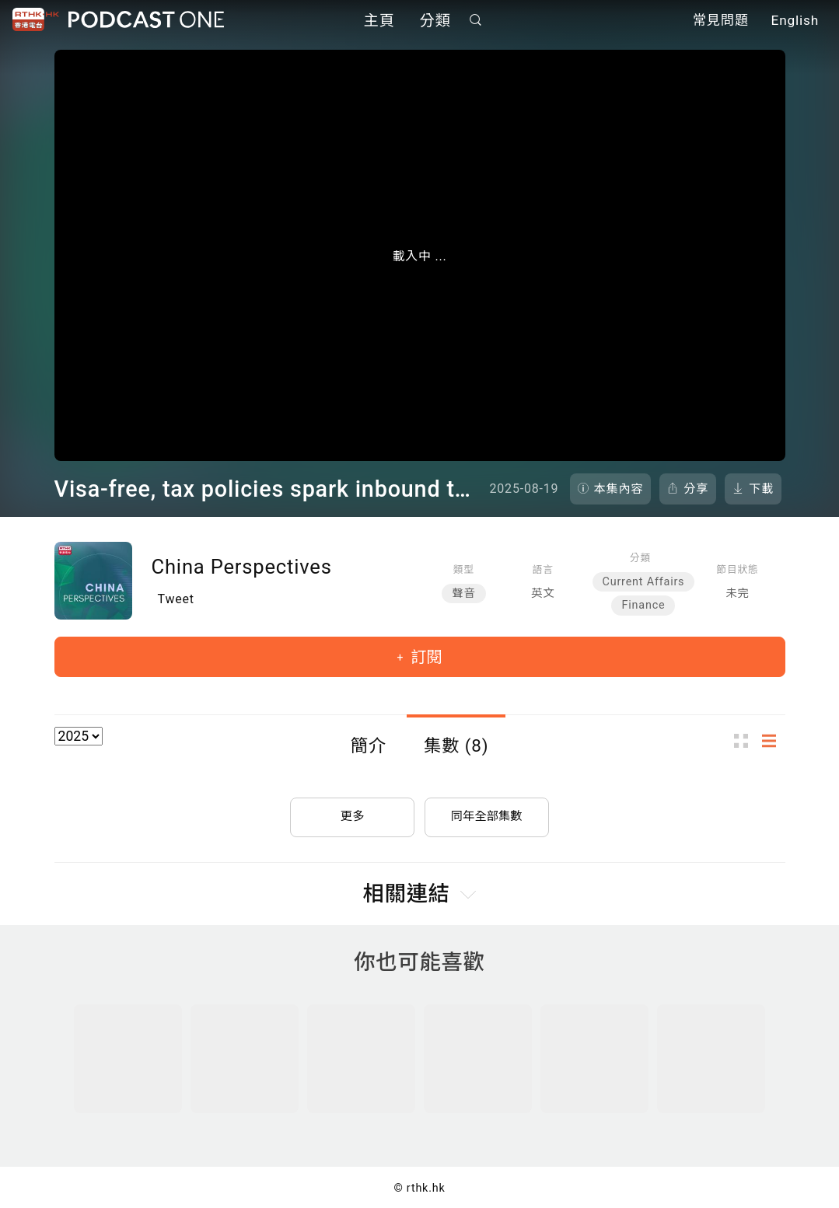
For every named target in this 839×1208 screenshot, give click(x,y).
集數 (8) (456, 745)
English (795, 22)
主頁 (379, 21)
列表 (773, 740)
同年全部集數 (486, 812)
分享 (695, 489)
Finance (643, 605)
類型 (463, 569)
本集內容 (619, 489)
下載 (761, 489)
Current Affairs (644, 581)
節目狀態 (737, 569)
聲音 (463, 593)
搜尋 (475, 20)
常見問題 (721, 22)
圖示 (745, 740)
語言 (543, 569)
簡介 (368, 745)
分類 (435, 21)
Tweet (176, 599)
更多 (352, 812)
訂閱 (424, 657)
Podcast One (146, 20)
